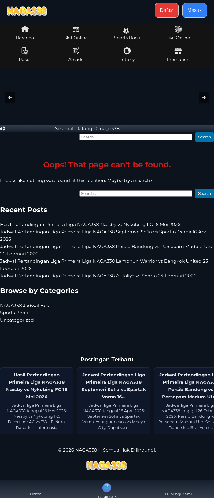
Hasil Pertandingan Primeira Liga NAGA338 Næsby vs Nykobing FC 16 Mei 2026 (90, 224)
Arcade (76, 54)
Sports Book (127, 34)
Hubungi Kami (178, 489)
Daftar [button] (166, 10)
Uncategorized (17, 320)
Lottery (127, 54)
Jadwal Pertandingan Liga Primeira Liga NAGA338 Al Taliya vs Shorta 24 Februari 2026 (98, 276)
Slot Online (76, 33)
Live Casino (178, 33)
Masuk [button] (194, 10)
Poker (25, 54)
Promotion (178, 54)
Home (35, 489)
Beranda (25, 33)
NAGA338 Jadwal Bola (25, 305)
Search (204, 137)
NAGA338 (86, 450)
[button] (10, 97)
